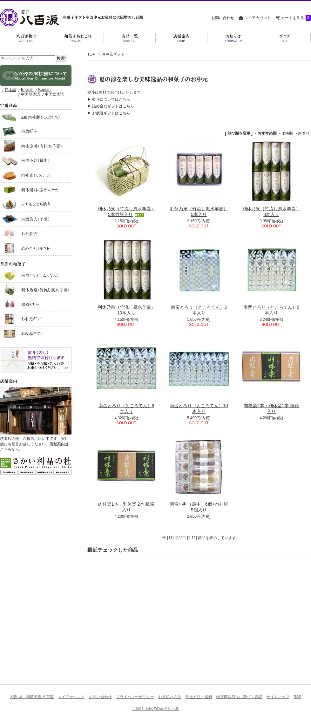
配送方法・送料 (199, 697)
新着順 (303, 133)
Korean (44, 89)
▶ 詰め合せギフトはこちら (110, 106)
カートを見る (296, 18)
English (27, 89)
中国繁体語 (54, 94)
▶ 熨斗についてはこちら (108, 99)
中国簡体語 (30, 94)
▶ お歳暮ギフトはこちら (108, 113)
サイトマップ (278, 697)
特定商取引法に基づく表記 (239, 697)
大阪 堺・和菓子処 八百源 (32, 697)
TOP (91, 54)
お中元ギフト (113, 54)
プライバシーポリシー (135, 697)
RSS (297, 697)
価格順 (287, 133)
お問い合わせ (222, 18)
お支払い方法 (169, 697)
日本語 (10, 90)
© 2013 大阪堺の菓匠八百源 (155, 708)
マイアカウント (257, 18)
